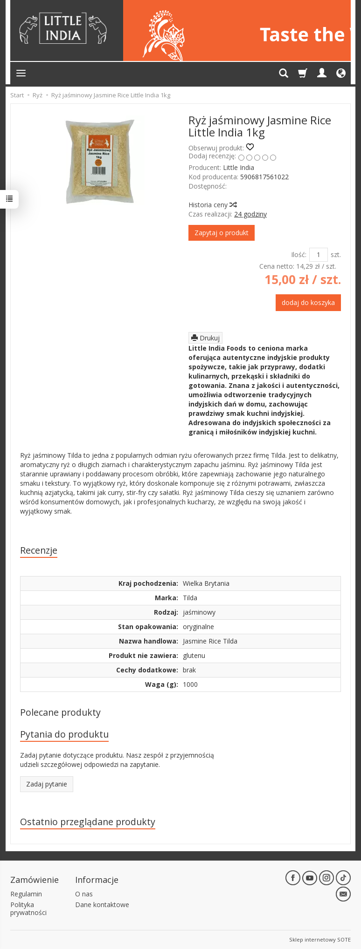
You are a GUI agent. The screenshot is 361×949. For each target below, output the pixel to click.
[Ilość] (318, 255)
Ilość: (298, 254)
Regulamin (26, 893)
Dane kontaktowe (102, 904)
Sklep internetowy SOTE (320, 939)
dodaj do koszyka (308, 302)
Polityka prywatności (28, 908)
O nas (84, 893)
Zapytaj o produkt (221, 232)
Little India (238, 167)
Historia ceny (212, 204)
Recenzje (38, 550)
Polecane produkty (60, 712)
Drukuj (205, 337)
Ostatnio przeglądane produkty (87, 821)
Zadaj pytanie (46, 784)
